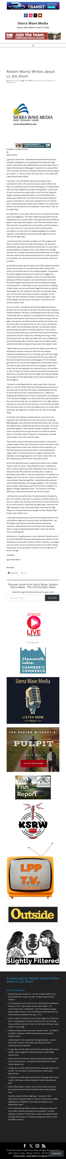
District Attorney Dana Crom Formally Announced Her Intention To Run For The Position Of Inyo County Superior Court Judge (33, 1024)
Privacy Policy (19, 1156)
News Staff (14, 80)
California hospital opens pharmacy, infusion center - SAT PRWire (33, 1030)
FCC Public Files (33, 642)
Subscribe (52, 598)
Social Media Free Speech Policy (40, 1156)
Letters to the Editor (44, 80)
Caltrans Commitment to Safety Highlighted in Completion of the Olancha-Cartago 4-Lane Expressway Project (33, 1102)
